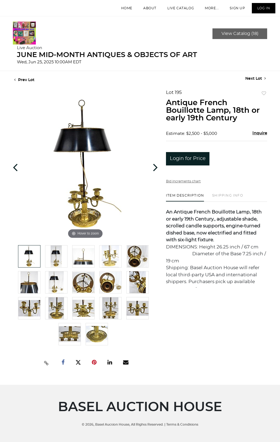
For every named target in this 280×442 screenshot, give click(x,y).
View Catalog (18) (239, 39)
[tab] (185, 203)
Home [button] (122, 10)
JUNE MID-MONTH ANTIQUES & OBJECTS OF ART (107, 60)
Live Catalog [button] (176, 10)
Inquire (259, 138)
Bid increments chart (183, 186)
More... (208, 10)
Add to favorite (264, 99)
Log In (259, 10)
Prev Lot (24, 85)
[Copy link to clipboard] (46, 367)
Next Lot (255, 84)
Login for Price (188, 163)
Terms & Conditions (182, 424)
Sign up (233, 10)
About (145, 10)
